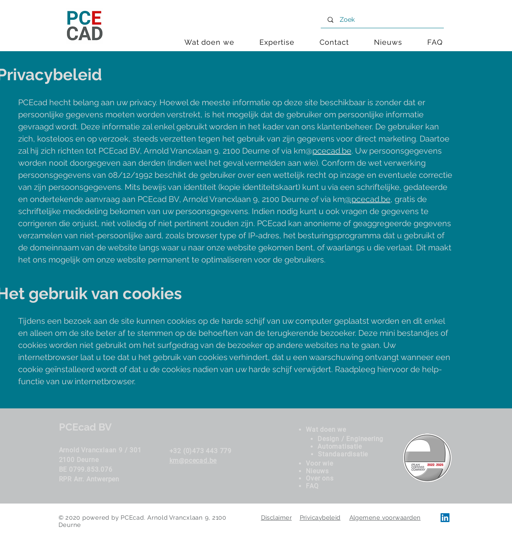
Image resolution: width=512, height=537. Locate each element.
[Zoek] (383, 20)
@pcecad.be (368, 199)
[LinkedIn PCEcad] (445, 517)
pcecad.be (331, 151)
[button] (277, 42)
